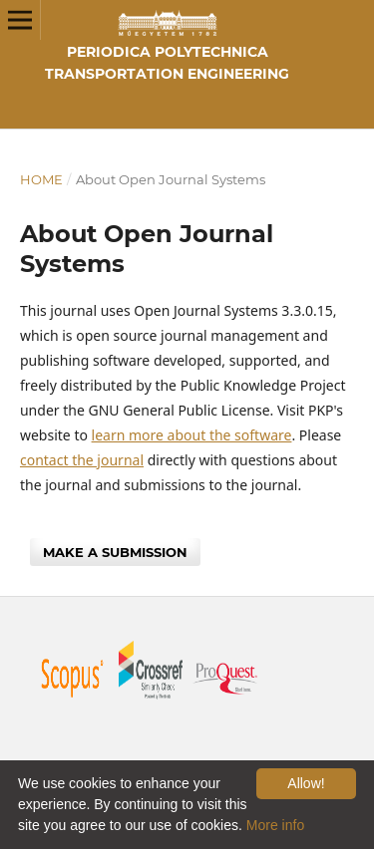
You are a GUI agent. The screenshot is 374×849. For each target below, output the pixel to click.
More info (275, 825)
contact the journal (82, 459)
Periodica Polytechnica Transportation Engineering (167, 63)
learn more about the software (192, 434)
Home (41, 179)
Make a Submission (115, 552)
